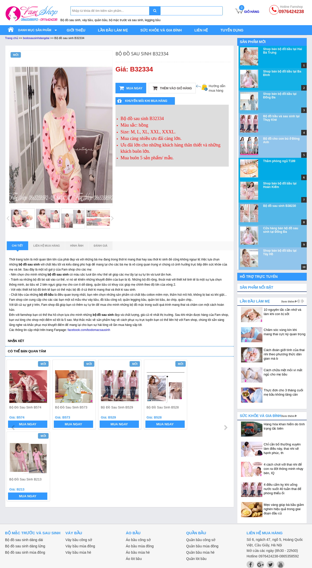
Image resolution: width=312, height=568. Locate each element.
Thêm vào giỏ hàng (172, 88)
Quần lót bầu (196, 559)
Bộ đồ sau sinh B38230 (279, 206)
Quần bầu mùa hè (200, 552)
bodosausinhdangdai (36, 38)
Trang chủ (11, 38)
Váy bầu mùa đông (80, 546)
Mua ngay (130, 88)
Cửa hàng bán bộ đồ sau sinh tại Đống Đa (280, 230)
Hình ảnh (77, 245)
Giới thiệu (76, 30)
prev (13, 395)
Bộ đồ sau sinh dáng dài (24, 540)
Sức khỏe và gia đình (161, 30)
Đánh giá (100, 245)
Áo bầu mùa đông (140, 546)
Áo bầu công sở (138, 540)
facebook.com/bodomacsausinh (89, 330)
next (225, 395)
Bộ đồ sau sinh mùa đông (25, 552)
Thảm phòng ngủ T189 (279, 161)
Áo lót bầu (134, 559)
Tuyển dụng (231, 30)
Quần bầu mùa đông (202, 546)
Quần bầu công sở (200, 540)
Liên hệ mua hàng (46, 245)
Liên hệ (201, 30)
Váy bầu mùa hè (78, 552)
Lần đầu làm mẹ (113, 30)
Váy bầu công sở (78, 540)
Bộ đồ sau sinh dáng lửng (25, 546)
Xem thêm (287, 301)
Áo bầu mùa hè (138, 552)
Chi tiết (17, 247)
